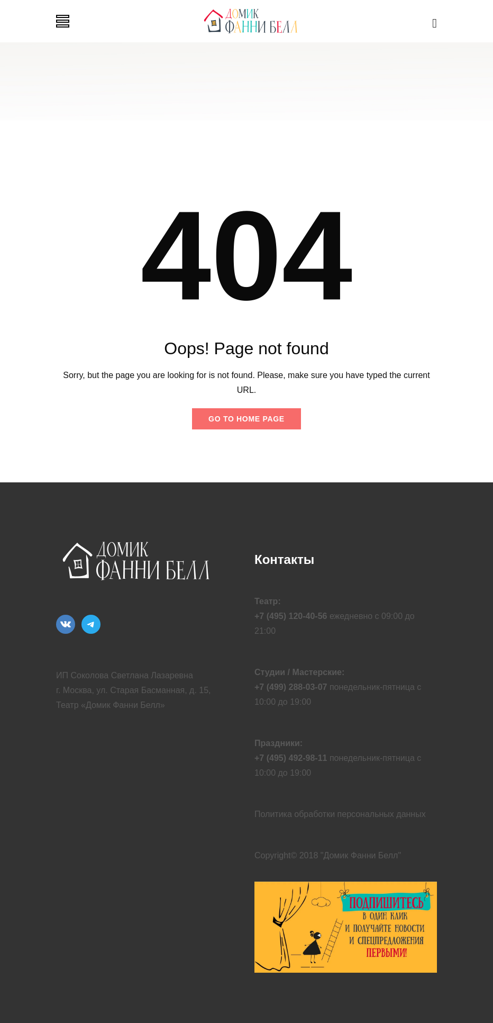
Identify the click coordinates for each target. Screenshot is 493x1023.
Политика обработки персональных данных (340, 814)
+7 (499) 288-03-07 (290, 687)
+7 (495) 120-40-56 (290, 616)
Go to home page (246, 419)
